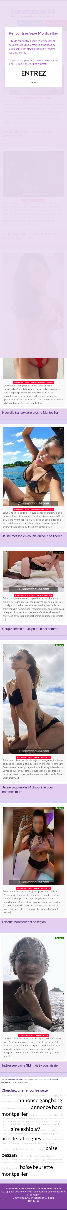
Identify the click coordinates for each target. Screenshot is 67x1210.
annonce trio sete (54, 1162)
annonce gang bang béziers (13, 1124)
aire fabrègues (34, 1159)
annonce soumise (19, 1159)
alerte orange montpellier (47, 1133)
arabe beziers (40, 1156)
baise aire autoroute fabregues (15, 1095)
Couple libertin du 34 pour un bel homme (30, 629)
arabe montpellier (9, 1118)
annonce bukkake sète (54, 1115)
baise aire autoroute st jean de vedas (40, 1143)
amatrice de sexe (28, 1133)
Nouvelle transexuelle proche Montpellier (30, 412)
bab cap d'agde (36, 1095)
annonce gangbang (40, 1100)
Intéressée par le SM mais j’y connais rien (30, 1065)
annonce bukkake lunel (52, 1139)
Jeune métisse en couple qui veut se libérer (32, 536)
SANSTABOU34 (15, 1188)
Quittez (33, 82)
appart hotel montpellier (12, 1143)
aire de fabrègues (21, 1138)
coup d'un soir (16, 1079)
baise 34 (5, 1108)
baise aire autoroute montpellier (32, 1118)
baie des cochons (35, 1115)
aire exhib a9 (25, 1129)
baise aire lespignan (52, 1095)
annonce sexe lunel (52, 1121)
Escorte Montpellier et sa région (24, 922)
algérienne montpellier (52, 1159)
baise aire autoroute (34, 1121)
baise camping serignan (35, 1162)
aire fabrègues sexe (10, 1168)
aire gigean (19, 1162)
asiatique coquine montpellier (39, 1124)
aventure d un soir (56, 1118)
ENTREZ (33, 73)
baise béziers (7, 1162)
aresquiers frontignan (11, 1149)
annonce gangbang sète (20, 1108)
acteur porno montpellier (51, 1130)
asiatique (32, 1175)
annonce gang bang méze (12, 1121)
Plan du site (33, 1201)
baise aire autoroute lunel (33, 1149)
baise (49, 1156)
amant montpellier (25, 1156)
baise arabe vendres (10, 1133)
